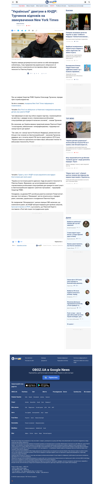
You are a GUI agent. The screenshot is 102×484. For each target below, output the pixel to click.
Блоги (65, 392)
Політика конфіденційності (80, 358)
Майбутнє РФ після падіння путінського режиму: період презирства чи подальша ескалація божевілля (75, 292)
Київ (26, 397)
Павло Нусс (70, 285)
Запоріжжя (36, 397)
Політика (24, 392)
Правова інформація (62, 358)
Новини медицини (30, 428)
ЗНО (49, 407)
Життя (45, 392)
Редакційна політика (22, 245)
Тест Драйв (28, 412)
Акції (42, 412)
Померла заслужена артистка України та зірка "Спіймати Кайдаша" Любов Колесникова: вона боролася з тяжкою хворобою (78, 35)
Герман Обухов (70, 248)
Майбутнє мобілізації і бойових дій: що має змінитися (74, 223)
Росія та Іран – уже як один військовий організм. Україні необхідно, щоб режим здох (75, 315)
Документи (44, 360)
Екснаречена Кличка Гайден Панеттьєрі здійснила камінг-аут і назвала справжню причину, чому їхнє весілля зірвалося (73, 69)
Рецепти (27, 417)
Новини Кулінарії (39, 417)
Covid (44, 428)
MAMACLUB (39, 428)
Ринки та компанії (29, 423)
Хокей (38, 402)
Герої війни (22, 6)
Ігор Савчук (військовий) (73, 319)
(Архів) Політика (20, 23)
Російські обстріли (61, 6)
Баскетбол (32, 402)
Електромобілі (35, 412)
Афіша (26, 433)
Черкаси (47, 397)
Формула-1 (48, 402)
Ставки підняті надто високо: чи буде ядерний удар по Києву (75, 234)
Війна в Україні (30, 6)
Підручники (31, 407)
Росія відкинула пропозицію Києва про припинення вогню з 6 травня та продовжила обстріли (78, 149)
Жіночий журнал (47, 433)
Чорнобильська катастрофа (75, 6)
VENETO (52, 6)
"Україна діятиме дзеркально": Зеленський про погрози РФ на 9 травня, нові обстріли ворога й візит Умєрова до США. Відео (77, 143)
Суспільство (77, 392)
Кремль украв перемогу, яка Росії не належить (74, 244)
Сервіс (46, 412)
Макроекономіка (40, 423)
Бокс (42, 402)
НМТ (53, 407)
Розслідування (57, 392)
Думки (68, 218)
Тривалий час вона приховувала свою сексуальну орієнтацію (74, 75)
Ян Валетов (69, 297)
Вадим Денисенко (71, 238)
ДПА (45, 407)
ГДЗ (26, 407)
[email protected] (31, 472)
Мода (40, 433)
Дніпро (42, 397)
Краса (36, 433)
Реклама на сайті (29, 360)
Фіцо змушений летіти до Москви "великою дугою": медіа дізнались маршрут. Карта (78, 160)
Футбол (27, 402)
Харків (30, 397)
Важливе (69, 10)
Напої (32, 417)
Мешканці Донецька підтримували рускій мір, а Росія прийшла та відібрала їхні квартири (75, 303)
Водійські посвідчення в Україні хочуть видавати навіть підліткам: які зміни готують (74, 49)
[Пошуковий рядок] (89, 2)
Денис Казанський (71, 308)
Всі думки (70, 324)
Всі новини (87, 392)
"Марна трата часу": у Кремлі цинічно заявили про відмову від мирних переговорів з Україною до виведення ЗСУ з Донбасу (78, 175)
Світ (33, 392)
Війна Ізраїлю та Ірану (42, 6)
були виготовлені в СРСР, (20, 207)
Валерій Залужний (71, 227)
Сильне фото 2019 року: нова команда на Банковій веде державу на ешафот (74, 281)
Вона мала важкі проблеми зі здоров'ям (76, 39)
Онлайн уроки (39, 407)
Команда (43, 358)
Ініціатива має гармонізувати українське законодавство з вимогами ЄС (74, 56)
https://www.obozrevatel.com (66, 440)
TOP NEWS (70, 118)
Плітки (31, 433)
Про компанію (28, 358)
